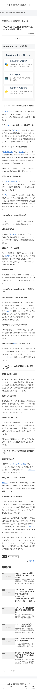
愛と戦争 (13, 234)
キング (8, 125)
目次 (16, 38)
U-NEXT (4, 483)
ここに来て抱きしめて (11, 181)
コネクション (8, 152)
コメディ (8, 256)
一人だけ (6, 195)
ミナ (14, 343)
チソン (21, 152)
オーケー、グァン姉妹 (18, 464)
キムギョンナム (7, 111)
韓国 (4, 556)
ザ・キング (17, 130)
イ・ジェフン (8, 357)
